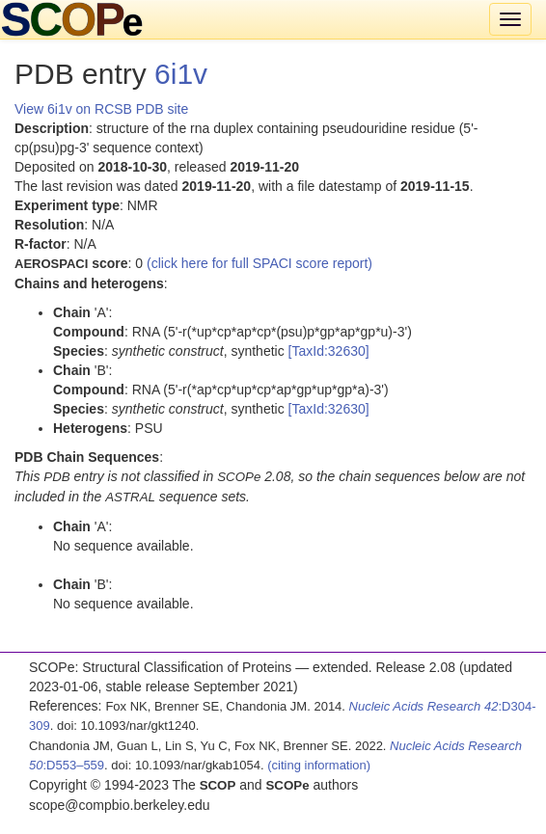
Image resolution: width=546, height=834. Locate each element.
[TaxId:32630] (328, 351)
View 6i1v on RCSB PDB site (101, 109)
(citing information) (318, 765)
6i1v (180, 74)
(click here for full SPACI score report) (259, 263)
